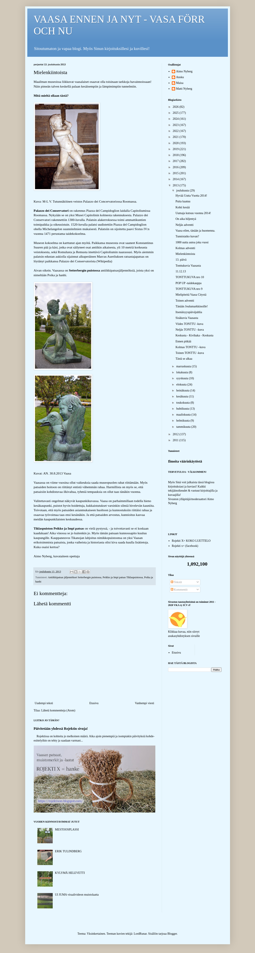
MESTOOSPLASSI (67, 829)
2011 (176, 440)
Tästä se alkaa (183, 358)
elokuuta (181, 384)
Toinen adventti (184, 300)
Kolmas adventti (185, 248)
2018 (176, 155)
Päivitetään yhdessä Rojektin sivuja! (61, 729)
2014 (176, 179)
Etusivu (94, 703)
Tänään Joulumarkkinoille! (191, 306)
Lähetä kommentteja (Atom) (58, 710)
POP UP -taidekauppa (188, 283)
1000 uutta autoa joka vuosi (191, 242)
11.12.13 (180, 271)
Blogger (172, 933)
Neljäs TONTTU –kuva (189, 329)
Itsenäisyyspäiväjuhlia (188, 312)
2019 (176, 149)
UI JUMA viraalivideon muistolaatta (77, 894)
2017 (176, 161)
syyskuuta (182, 378)
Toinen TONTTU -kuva (189, 353)
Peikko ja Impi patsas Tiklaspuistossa (123, 577)
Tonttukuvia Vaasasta (188, 265)
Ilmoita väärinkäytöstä (185, 461)
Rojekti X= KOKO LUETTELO (191, 540)
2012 (176, 434)
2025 (176, 112)
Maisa (179, 83)
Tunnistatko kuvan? (187, 236)
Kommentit (179, 589)
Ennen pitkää (183, 341)
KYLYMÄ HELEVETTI (70, 872)
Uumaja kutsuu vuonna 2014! (193, 213)
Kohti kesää (182, 207)
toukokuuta (183, 402)
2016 (176, 167)
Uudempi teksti (44, 703)
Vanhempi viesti (144, 703)
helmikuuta (183, 420)
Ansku (180, 77)
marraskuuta (184, 366)
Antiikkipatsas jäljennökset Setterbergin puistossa (74, 577)
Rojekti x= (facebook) (185, 545)
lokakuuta (182, 372)
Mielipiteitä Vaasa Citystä (190, 294)
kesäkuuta (182, 396)
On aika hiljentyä (185, 218)
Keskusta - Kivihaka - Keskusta (194, 335)
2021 (176, 137)
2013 (176, 185)
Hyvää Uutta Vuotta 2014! (191, 195)
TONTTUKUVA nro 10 (189, 277)
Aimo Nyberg (184, 71)
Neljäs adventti (184, 224)
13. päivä (180, 259)
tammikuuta (183, 426)
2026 (176, 106)
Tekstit (176, 582)
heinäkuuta (183, 390)
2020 (176, 143)
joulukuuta (183, 190)
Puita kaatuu (182, 201)
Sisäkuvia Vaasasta (186, 318)
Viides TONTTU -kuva (189, 323)
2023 (176, 125)
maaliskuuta (183, 414)
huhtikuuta (183, 408)
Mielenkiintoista (185, 253)
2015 (176, 173)
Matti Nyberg (184, 88)
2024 (176, 118)
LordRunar (140, 933)
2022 (176, 131)
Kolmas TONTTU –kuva (190, 347)
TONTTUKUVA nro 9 (188, 288)
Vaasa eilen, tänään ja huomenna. (195, 230)
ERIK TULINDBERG (68, 851)
